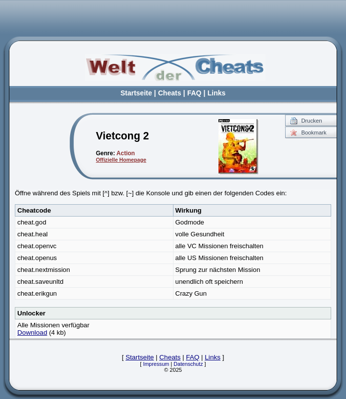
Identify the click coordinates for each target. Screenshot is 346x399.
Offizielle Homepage (121, 160)
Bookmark (313, 132)
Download (32, 332)
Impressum (156, 364)
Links (217, 93)
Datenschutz (188, 364)
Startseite (136, 93)
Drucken (311, 121)
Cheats (169, 93)
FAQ (194, 93)
